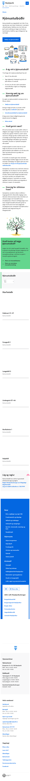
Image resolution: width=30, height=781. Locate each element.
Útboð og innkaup (11, 568)
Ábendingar (15, 735)
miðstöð (14, 109)
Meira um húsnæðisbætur (12, 260)
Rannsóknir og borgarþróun (14, 575)
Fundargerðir (9, 547)
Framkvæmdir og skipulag (13, 517)
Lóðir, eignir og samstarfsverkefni (16, 581)
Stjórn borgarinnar (11, 540)
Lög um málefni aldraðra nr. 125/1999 (13, 486)
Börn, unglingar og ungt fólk (14, 514)
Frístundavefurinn (9, 609)
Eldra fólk (22, 6)
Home (3, 6)
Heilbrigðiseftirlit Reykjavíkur (14, 571)
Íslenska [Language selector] (6, 589)
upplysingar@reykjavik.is (15, 723)
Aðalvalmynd (27, 3)
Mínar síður (15, 589)
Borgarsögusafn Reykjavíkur (12, 602)
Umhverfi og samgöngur (13, 523)
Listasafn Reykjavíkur (10, 615)
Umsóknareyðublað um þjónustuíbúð (16, 113)
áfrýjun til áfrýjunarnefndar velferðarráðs (14, 164)
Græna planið (10, 556)
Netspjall (15, 711)
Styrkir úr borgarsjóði (12, 578)
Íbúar (6, 6)
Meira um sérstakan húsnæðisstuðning (11, 264)
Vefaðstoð (15, 705)
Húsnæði (8, 565)
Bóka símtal (8, 121)
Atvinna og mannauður (12, 550)
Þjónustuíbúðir (5, 7)
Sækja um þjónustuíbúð (11, 39)
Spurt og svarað (15, 717)
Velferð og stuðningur (13, 6)
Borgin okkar (8, 606)
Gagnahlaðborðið (9, 612)
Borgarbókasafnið (9, 599)
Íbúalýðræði (9, 532)
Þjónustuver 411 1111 (15, 729)
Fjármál (8, 553)
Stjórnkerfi (9, 544)
